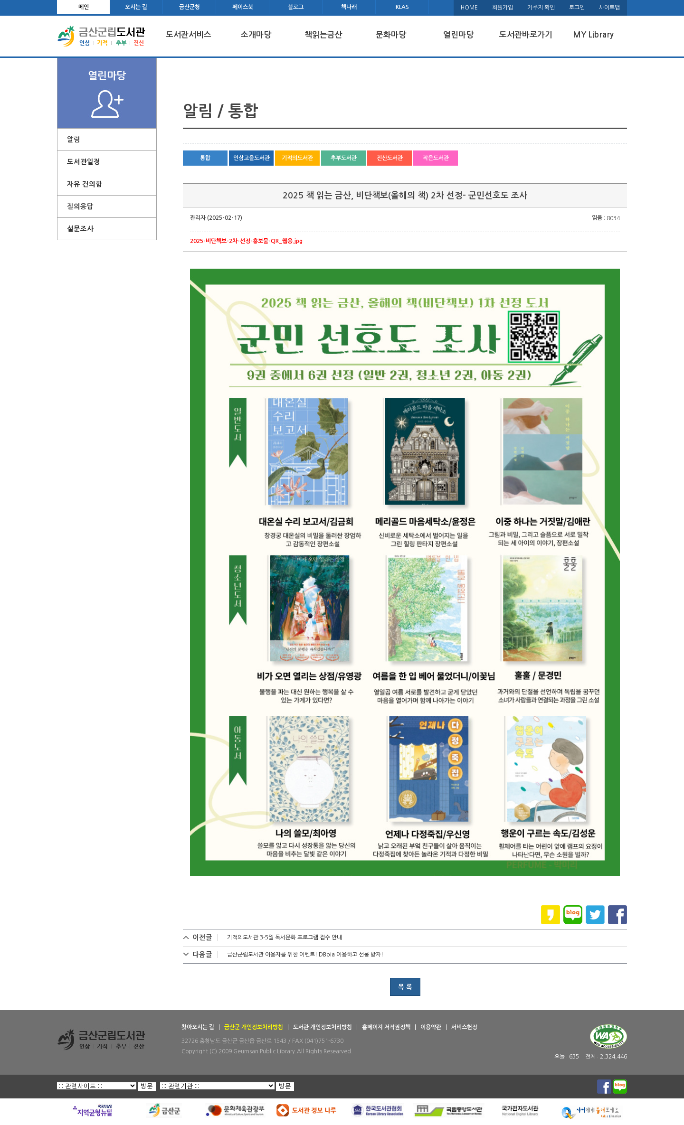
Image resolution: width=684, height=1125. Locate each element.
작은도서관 (436, 158)
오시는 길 (136, 7)
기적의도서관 (297, 158)
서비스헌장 (464, 1027)
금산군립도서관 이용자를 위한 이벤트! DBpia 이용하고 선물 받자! (305, 954)
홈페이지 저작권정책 (386, 1027)
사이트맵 (609, 7)
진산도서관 (390, 158)
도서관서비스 (188, 35)
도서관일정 (83, 162)
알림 (73, 139)
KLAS (402, 7)
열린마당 (458, 35)
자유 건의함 (84, 184)
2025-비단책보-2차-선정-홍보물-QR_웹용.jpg (246, 241)
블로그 (296, 7)
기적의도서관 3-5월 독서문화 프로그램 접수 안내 (284, 937)
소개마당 (256, 35)
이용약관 (430, 1027)
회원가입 (502, 7)
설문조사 (80, 228)
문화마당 (391, 35)
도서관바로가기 (525, 35)
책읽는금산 (323, 35)
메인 (83, 7)
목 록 (405, 987)
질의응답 (80, 206)
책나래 (349, 7)
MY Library (593, 35)
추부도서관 (344, 158)
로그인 (577, 7)
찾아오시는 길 (197, 1027)
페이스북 (242, 7)
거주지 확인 (541, 7)
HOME (469, 7)
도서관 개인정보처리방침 (322, 1027)
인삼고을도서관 (251, 158)
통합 (205, 158)
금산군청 (189, 7)
